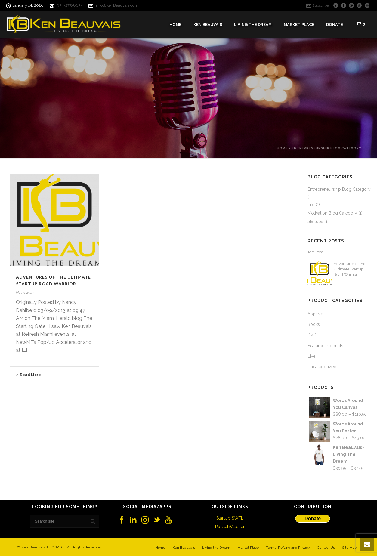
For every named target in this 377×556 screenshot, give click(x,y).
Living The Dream (253, 24)
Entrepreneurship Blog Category (326, 148)
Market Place (299, 24)
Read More (28, 375)
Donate (334, 24)
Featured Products (325, 345)
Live (311, 356)
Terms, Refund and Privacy (288, 547)
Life (310, 204)
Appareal (316, 313)
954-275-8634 (70, 5)
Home (175, 24)
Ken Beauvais (207, 24)
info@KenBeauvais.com (117, 5)
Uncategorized (321, 366)
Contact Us (326, 547)
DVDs (313, 334)
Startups (315, 221)
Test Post (315, 252)
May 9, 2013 (25, 293)
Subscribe (317, 5)
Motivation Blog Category (332, 213)
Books (313, 324)
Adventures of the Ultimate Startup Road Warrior (349, 269)
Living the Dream (216, 547)
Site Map (349, 547)
